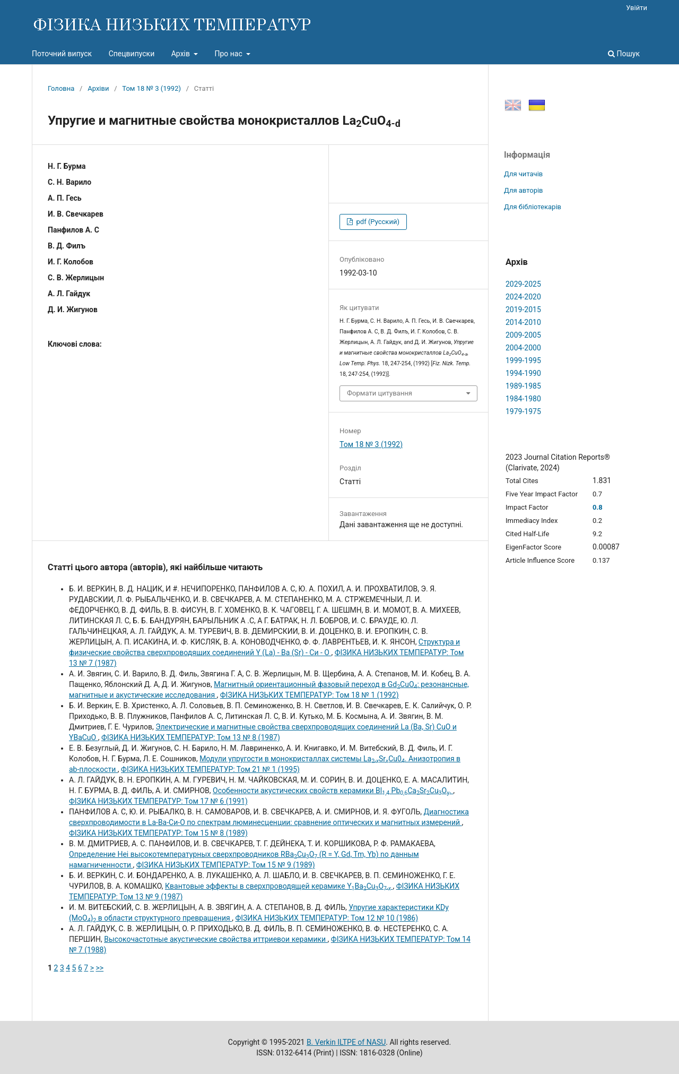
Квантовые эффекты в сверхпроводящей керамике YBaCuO (279, 886)
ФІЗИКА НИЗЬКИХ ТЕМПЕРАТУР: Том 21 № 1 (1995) (210, 769)
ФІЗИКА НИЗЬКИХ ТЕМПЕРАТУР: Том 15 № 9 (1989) (225, 865)
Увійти (636, 8)
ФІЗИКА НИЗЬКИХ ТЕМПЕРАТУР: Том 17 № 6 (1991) (158, 801)
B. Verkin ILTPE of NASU (346, 1042)
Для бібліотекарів (532, 207)
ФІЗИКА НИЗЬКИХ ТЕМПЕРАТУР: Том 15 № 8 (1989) (158, 833)
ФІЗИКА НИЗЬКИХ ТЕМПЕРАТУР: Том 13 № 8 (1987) (190, 737)
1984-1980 (523, 398)
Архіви (98, 88)
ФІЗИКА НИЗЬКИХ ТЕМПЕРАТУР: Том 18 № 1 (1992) (309, 695)
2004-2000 (523, 347)
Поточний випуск (62, 53)
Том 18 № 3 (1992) (151, 88)
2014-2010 (523, 322)
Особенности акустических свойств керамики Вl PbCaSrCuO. (333, 790)
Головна (61, 88)
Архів (181, 53)
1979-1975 (523, 411)
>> (100, 968)
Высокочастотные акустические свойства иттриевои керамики (215, 939)
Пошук (624, 53)
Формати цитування (379, 393)
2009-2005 (523, 335)
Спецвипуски (132, 53)
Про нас (229, 53)
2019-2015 (523, 309)
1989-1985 (523, 386)
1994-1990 (523, 373)
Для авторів (523, 190)
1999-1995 (523, 360)
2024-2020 (523, 297)
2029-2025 (523, 284)
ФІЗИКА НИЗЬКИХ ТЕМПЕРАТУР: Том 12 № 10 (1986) (326, 918)
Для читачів (523, 174)
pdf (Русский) (376, 222)
